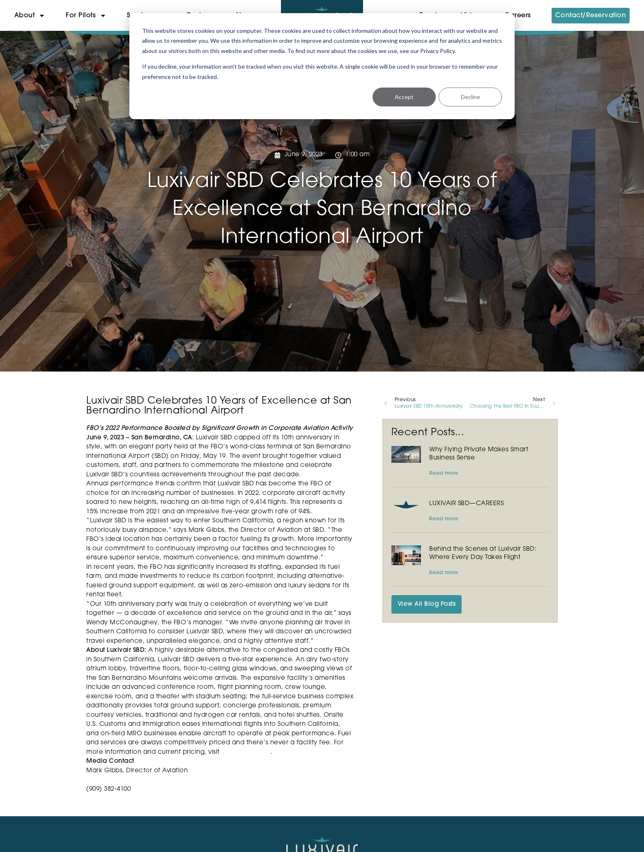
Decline (470, 96)
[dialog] (322, 66)
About (30, 16)
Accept (404, 96)
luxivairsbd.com (246, 752)
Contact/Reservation (590, 15)
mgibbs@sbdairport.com (124, 780)
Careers (517, 15)
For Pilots (86, 16)
